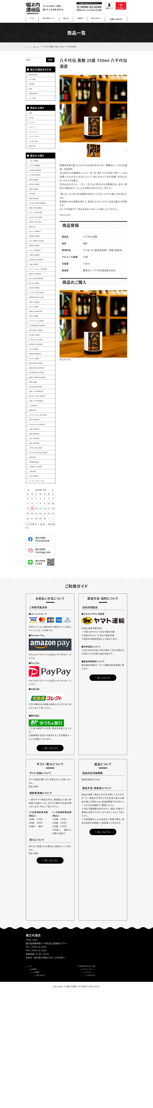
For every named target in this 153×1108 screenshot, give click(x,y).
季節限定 (33, 87)
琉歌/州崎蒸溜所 (37, 541)
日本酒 (32, 126)
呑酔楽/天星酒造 (37, 285)
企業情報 (32, 1088)
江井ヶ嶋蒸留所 (36, 586)
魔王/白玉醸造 (36, 377)
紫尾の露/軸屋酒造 (38, 425)
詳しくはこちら (50, 861)
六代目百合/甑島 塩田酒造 (41, 231)
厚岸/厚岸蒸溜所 (37, 511)
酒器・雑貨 (34, 162)
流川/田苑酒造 (36, 419)
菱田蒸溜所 (34, 496)
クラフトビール (36, 144)
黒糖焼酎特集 (35, 99)
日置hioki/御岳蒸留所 (40, 484)
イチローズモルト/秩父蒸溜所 (42, 504)
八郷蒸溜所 (34, 580)
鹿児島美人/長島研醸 (39, 413)
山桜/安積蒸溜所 (37, 523)
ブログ (32, 19)
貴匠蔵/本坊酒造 (37, 273)
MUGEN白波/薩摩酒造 (40, 330)
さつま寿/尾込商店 (38, 196)
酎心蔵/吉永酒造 (37, 401)
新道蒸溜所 (34, 562)
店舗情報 (83, 19)
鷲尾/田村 (34, 261)
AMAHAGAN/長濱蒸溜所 (41, 517)
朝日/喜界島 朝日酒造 (39, 436)
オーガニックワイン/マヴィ (41, 592)
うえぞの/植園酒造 (38, 184)
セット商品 (34, 104)
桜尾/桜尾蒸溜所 (37, 529)
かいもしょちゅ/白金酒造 (40, 348)
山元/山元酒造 (36, 365)
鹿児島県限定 (35, 75)
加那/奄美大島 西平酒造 (40, 442)
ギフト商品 (34, 81)
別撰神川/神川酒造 (38, 255)
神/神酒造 (34, 220)
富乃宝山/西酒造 (37, 208)
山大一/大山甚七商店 (39, 243)
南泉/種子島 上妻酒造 (39, 395)
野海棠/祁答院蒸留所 (39, 371)
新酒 (31, 92)
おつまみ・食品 (36, 156)
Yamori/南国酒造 (37, 291)
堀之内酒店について (49, 19)
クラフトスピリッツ (37, 150)
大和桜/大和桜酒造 (38, 190)
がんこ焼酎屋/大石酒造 (40, 279)
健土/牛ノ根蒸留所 (38, 267)
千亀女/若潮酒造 (37, 297)
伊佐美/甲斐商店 (37, 342)
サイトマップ (84, 1088)
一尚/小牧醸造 (36, 178)
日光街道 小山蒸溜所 (39, 574)
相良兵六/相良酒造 (38, 324)
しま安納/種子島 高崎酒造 (41, 389)
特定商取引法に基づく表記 (91, 1080)
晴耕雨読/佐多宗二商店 (40, 353)
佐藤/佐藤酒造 (36, 214)
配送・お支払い (99, 19)
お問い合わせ (118, 19)
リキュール (34, 138)
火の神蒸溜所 (35, 490)
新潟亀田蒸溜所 (36, 568)
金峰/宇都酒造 (36, 202)
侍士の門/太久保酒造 (39, 249)
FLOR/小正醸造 (36, 431)
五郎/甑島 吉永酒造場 (39, 302)
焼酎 (31, 120)
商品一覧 (69, 19)
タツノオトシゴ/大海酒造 (40, 383)
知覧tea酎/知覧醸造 (39, 237)
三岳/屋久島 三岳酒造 (39, 407)
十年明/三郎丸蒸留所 (39, 547)
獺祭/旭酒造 (35, 460)
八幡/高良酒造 (36, 308)
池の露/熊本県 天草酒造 (40, 448)
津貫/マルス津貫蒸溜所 (40, 472)
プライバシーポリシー (89, 1084)
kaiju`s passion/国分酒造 (42, 316)
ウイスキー (34, 132)
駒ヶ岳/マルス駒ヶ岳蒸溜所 (42, 478)
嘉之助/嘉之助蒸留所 (39, 466)
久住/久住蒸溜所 (37, 535)
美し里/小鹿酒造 (37, 336)
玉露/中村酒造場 (37, 359)
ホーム (31, 1080)
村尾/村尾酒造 (36, 225)
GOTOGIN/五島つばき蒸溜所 (42, 555)
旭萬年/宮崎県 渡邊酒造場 (41, 454)
